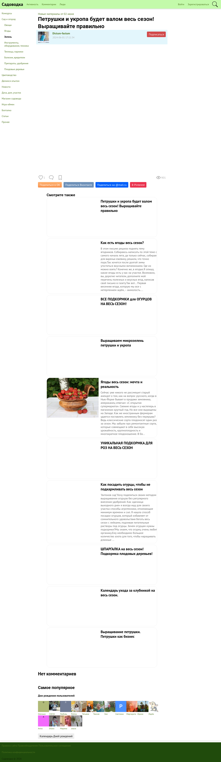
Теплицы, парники (13, 51)
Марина (65, 722)
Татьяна (87, 708)
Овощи (8, 25)
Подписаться (156, 34)
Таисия (98, 708)
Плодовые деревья (14, 69)
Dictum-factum (61, 33)
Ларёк (154, 708)
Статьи (5, 116)
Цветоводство (9, 75)
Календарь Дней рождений (56, 736)
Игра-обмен (8, 104)
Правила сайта (9, 745)
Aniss (43, 722)
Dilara (54, 722)
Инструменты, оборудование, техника (16, 44)
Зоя (109, 708)
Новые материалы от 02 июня (56, 14)
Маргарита (131, 708)
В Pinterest (138, 185)
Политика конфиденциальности (18, 752)
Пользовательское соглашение (55, 745)
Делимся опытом (10, 80)
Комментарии (49, 4)
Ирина (142, 708)
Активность (32, 4)
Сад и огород (9, 19)
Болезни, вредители (14, 57)
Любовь (65, 708)
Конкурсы (7, 13)
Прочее (5, 122)
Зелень (8, 36)
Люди (62, 4)
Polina (76, 708)
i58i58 (54, 708)
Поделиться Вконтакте (78, 185)
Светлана (120, 708)
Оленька (43, 708)
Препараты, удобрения (16, 63)
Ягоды (7, 30)
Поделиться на (112, 185)
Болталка (6, 110)
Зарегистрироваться (198, 4)
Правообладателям (28, 745)
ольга (76, 722)
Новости (6, 86)
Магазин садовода (11, 98)
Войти (181, 4)
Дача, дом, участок (11, 92)
